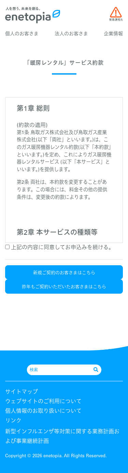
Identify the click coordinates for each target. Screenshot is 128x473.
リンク (13, 420)
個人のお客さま (22, 33)
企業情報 (113, 33)
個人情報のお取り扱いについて (43, 410)
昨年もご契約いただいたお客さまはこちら (64, 286)
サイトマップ (21, 391)
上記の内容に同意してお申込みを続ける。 (59, 247)
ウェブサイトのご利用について (43, 401)
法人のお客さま (71, 33)
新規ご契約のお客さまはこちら (64, 272)
